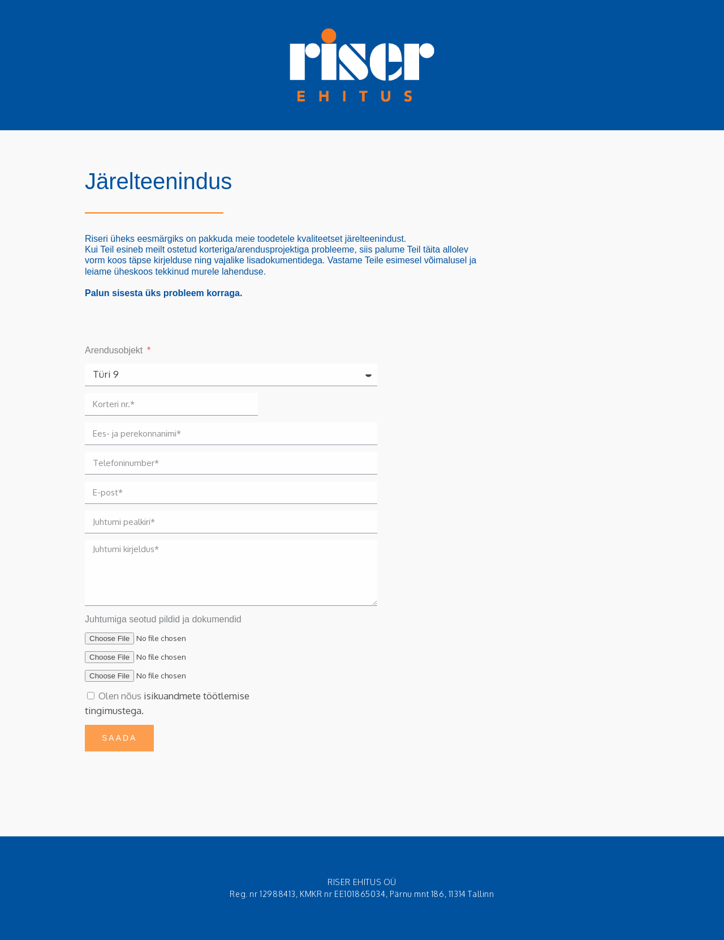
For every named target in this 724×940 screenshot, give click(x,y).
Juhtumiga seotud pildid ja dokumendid (163, 619)
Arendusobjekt (115, 350)
